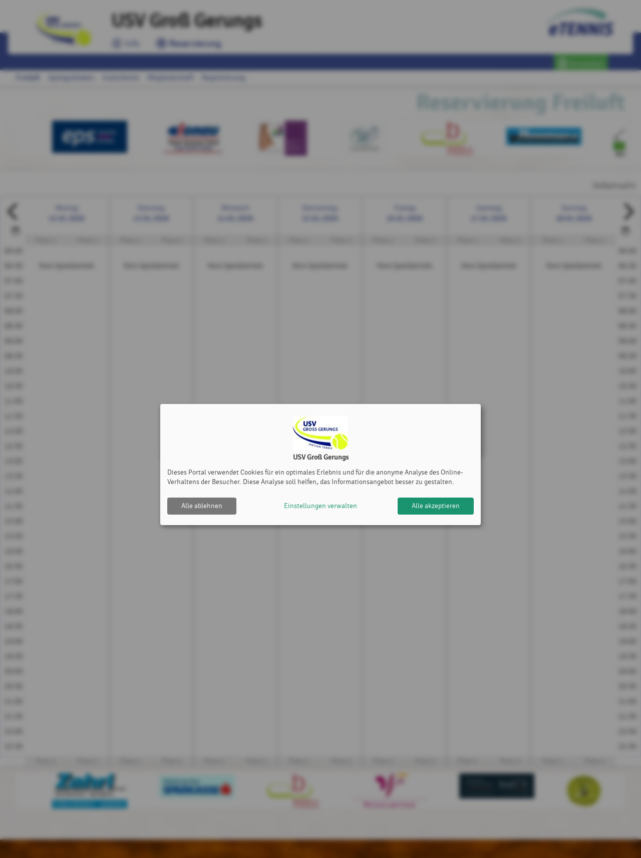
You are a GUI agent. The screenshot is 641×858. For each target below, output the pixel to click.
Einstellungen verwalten (320, 506)
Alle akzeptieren (436, 506)
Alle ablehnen (201, 506)
